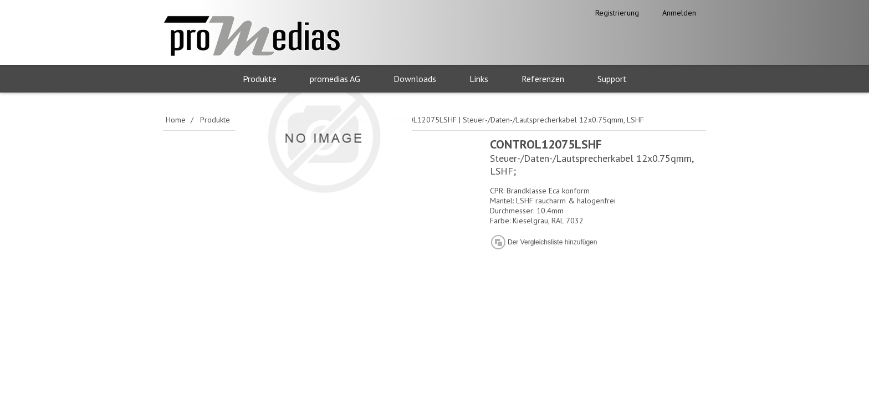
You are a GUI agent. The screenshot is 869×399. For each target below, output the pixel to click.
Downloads (414, 78)
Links (478, 78)
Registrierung (617, 13)
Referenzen (543, 78)
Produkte (260, 78)
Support (612, 78)
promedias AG (335, 78)
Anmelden (679, 13)
